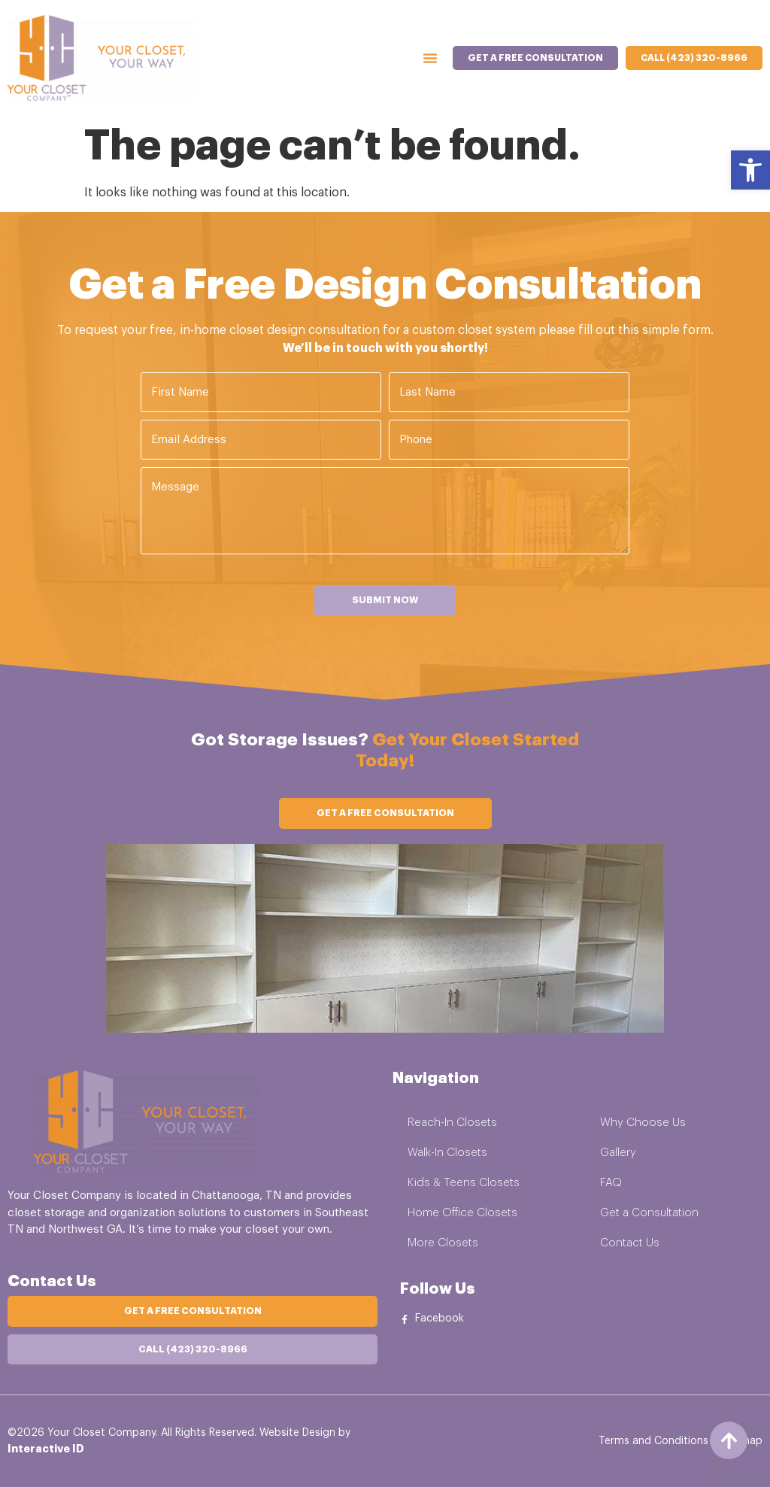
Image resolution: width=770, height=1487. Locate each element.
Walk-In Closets (447, 1152)
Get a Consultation (649, 1212)
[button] (750, 170)
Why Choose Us (643, 1122)
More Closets (443, 1243)
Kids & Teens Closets (464, 1182)
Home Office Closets (462, 1212)
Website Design (297, 1432)
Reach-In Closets (452, 1122)
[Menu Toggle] (430, 57)
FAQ (611, 1182)
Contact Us (629, 1243)
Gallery (618, 1152)
